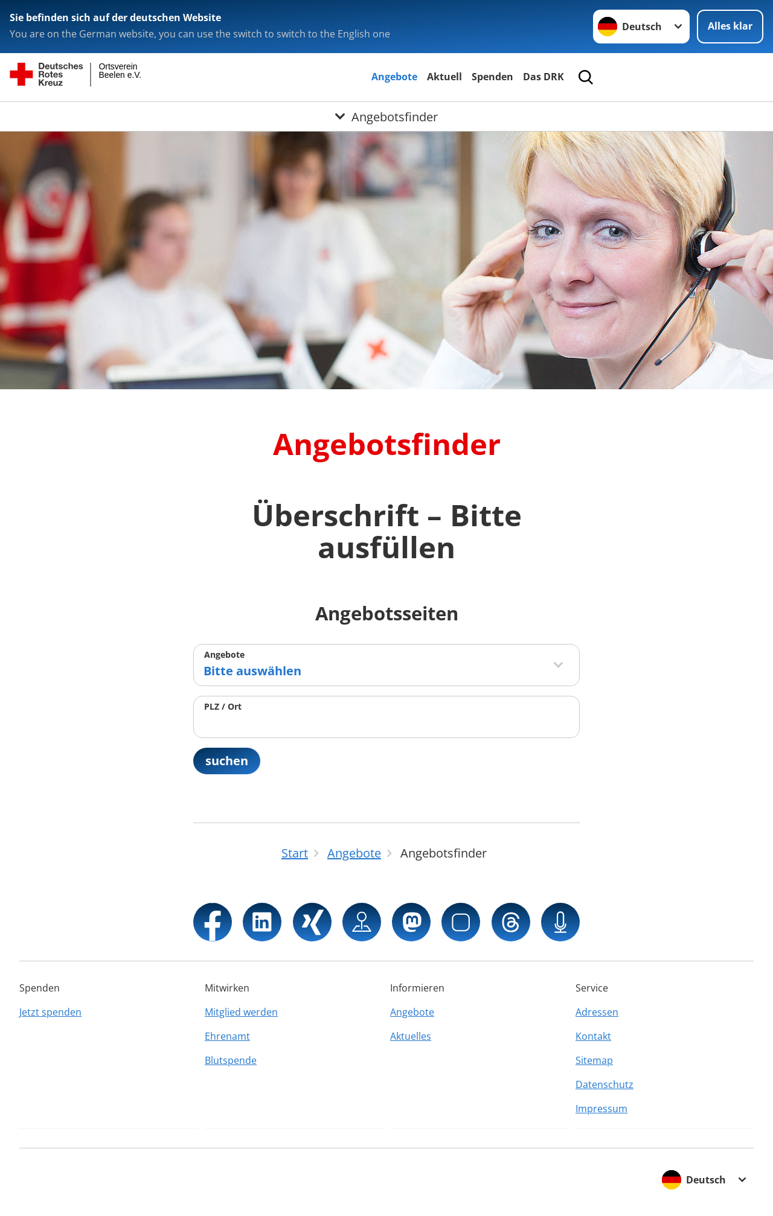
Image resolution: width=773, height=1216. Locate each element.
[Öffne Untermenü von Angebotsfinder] (386, 116)
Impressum (601, 1108)
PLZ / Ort (223, 706)
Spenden (492, 76)
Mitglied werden (241, 1012)
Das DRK (543, 76)
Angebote (394, 76)
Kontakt (593, 1036)
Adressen (597, 1012)
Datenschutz (604, 1084)
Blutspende (231, 1060)
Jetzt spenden (50, 1012)
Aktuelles (410, 1036)
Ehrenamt (227, 1036)
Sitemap (594, 1060)
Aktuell (444, 76)
